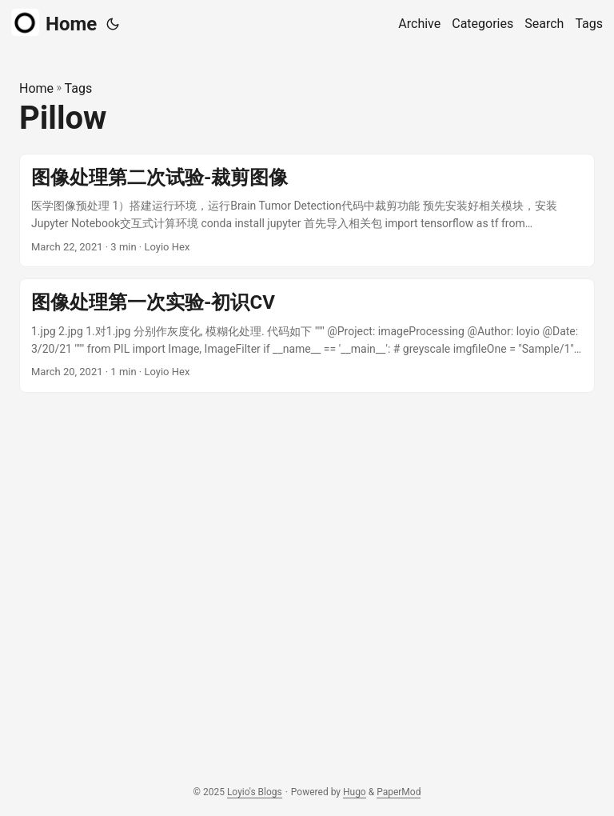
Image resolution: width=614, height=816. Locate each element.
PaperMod (399, 792)
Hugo (354, 792)
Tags (79, 88)
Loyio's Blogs (254, 792)
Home (54, 23)
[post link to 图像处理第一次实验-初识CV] (307, 335)
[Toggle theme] (112, 24)
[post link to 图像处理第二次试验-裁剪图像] (307, 210)
